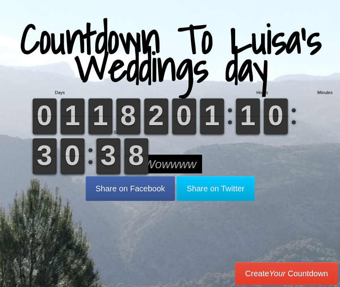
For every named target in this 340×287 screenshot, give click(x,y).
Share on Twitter (215, 188)
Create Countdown (286, 273)
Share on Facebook (130, 188)
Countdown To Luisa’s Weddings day (170, 53)
